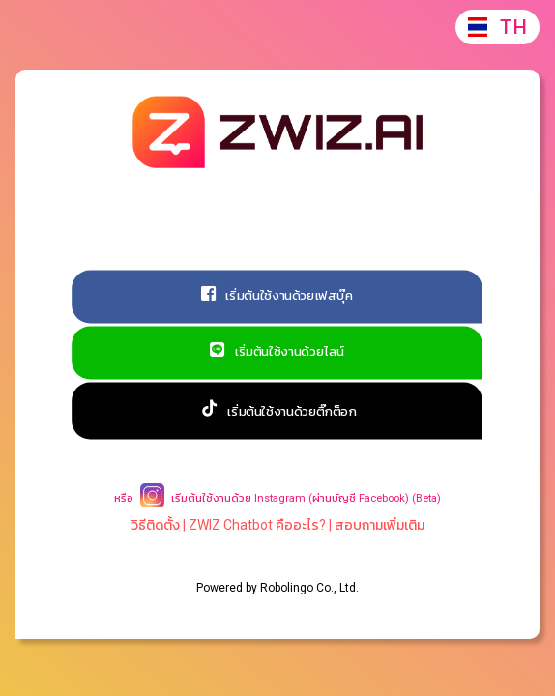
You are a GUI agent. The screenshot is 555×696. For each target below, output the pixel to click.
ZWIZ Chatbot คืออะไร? (257, 525)
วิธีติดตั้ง (155, 525)
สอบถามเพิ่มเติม (379, 525)
